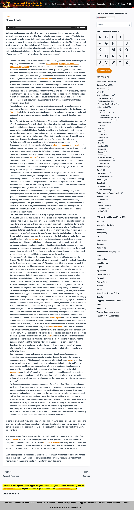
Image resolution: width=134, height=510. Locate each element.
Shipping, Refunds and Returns (109, 301)
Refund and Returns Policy (108, 293)
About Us (100, 221)
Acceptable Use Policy (12, 489)
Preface (100, 286)
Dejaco (15, 439)
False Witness (103, 205)
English (101, 17)
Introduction (102, 259)
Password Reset (103, 274)
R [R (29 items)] (113, 56)
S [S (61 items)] (120, 56)
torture (70, 360)
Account (100, 229)
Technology (101, 186)
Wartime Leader (103, 176)
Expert (100, 202)
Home (47, 4)
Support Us (101, 4)
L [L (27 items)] (106, 49)
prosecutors (15, 372)
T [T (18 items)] (126, 56)
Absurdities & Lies (104, 81)
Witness (100, 196)
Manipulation (102, 166)
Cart (98, 236)
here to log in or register (65, 489)
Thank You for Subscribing (108, 316)
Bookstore (91, 4)
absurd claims (52, 64)
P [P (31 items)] (99, 56)
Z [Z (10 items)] (127, 62)
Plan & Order (102, 173)
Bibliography (102, 233)
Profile (99, 289)
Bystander (101, 200)
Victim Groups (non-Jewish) (108, 193)
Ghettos (101, 155)
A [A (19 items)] (99, 37)
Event (99, 92)
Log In (99, 267)
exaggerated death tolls (68, 64)
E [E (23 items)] (127, 37)
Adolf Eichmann (59, 145)
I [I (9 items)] (119, 43)
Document (101, 88)
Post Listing (102, 282)
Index (99, 255)
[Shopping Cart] (129, 4)
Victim (100, 211)
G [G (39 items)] (106, 43)
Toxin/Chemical (103, 190)
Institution (101, 137)
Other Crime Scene (104, 160)
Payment (100, 278)
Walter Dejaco (55, 318)
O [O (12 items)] (126, 49)
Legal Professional (104, 98)
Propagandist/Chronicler (106, 104)
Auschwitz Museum (51, 442)
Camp (100, 110)
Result (99, 183)
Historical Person (104, 95)
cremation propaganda (19, 66)
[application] (46, 28)
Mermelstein (46, 79)
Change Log (102, 240)
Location (100, 146)
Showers (69, 474)
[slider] (43, 27)
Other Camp (103, 115)
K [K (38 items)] (99, 49)
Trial (8, 16)
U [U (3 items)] (99, 62)
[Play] (9, 28)
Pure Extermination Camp (107, 120)
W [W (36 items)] (113, 62)
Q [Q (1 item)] (106, 56)
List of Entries (102, 263)
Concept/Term (103, 85)
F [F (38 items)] (100, 43)
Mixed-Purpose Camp (106, 113)
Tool (99, 128)
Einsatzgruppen (103, 123)
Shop (99, 304)
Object (99, 170)
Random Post (104, 70)
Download (72, 4)
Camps (100, 149)
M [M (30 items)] (113, 49)
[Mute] (78, 28)
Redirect (100, 179)
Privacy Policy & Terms (66, 503)
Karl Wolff (34, 157)
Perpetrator (102, 208)
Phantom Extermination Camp (108, 117)
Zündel (49, 336)
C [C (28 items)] (113, 37)
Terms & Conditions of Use (108, 312)
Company (101, 134)
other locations (103, 163)
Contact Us (101, 248)
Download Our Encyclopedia (108, 252)
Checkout (101, 244)
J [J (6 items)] (127, 43)
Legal (99, 131)
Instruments (102, 107)
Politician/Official (104, 101)
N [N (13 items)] (120, 49)
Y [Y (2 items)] (120, 62)
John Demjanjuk (76, 145)
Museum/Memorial (104, 158)
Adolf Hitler (14, 112)
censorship (33, 239)
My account (101, 270)
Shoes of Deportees (23, 474)
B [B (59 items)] (106, 37)
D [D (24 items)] (120, 37)
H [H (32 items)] (113, 43)
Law (99, 140)
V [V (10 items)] (106, 62)
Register (100, 297)
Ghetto (100, 125)
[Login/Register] (117, 4)
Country (101, 152)
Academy (81, 4)
